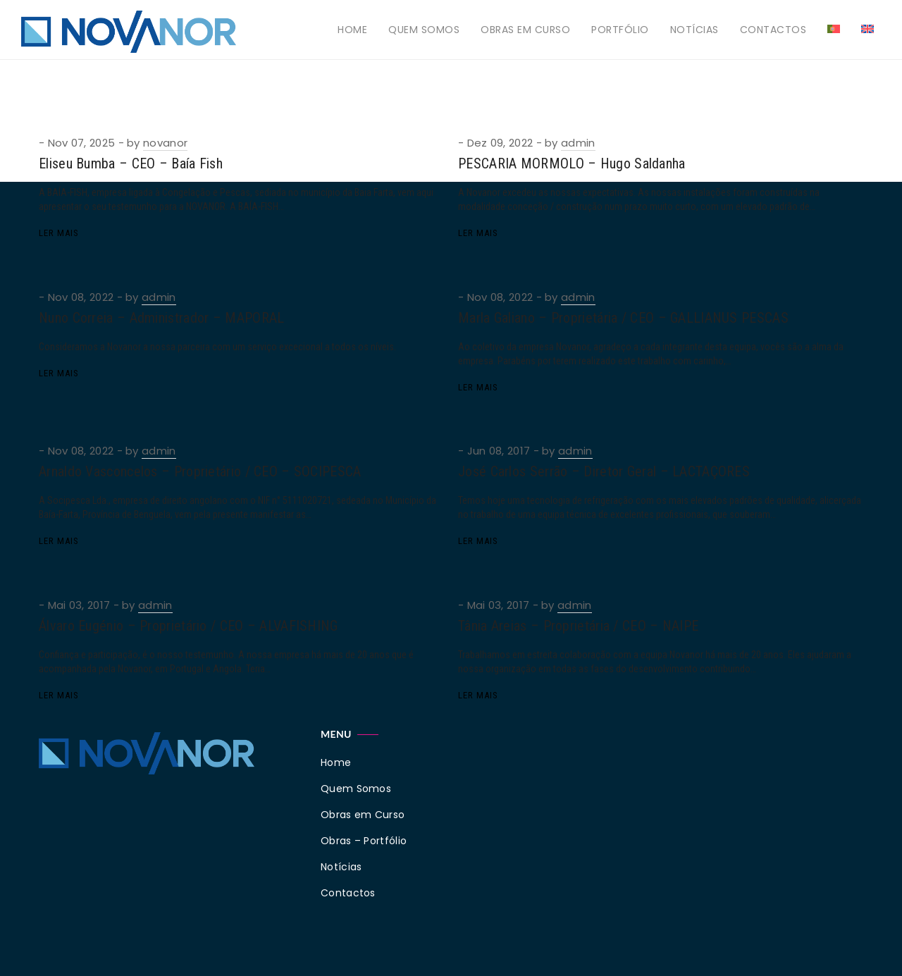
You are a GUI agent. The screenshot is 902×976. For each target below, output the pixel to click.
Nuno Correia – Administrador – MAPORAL (161, 317)
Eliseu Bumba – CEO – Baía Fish (131, 163)
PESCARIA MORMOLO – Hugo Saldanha (572, 163)
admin (578, 142)
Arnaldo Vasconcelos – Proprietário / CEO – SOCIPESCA (200, 471)
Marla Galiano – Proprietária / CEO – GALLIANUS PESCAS (623, 317)
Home (352, 30)
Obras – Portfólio (364, 840)
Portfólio (620, 30)
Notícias (694, 30)
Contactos (773, 30)
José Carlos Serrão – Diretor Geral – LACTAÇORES (604, 471)
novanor (165, 142)
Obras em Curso (525, 30)
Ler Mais (59, 233)
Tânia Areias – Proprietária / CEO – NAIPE (578, 625)
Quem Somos (423, 30)
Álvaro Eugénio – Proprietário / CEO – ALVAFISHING (188, 625)
